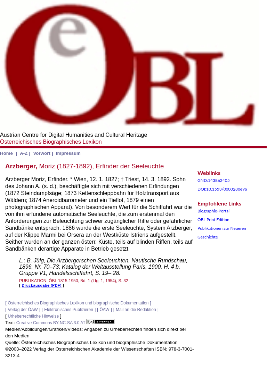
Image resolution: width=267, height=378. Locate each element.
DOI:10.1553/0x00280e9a (222, 189)
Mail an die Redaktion (136, 309)
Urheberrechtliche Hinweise (33, 316)
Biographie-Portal (213, 210)
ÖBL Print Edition (213, 219)
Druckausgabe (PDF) (42, 285)
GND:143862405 (213, 180)
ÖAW (104, 309)
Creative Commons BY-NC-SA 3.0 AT (65, 322)
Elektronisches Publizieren (68, 309)
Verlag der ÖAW (23, 309)
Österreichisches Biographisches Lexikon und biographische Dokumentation (78, 303)
